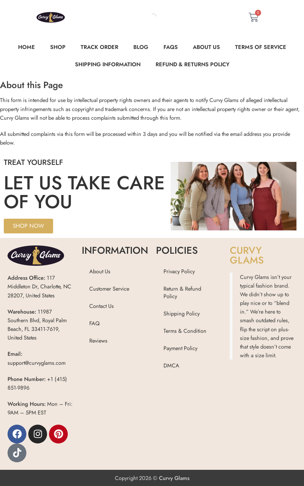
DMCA (171, 365)
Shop (58, 47)
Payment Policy (180, 348)
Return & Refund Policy (182, 292)
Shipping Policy (181, 313)
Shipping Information (108, 64)
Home (26, 47)
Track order (99, 47)
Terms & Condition (184, 331)
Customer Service (109, 289)
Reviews (98, 340)
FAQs (170, 47)
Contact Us (101, 306)
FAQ (94, 323)
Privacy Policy (179, 271)
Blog (140, 47)
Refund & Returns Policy (192, 64)
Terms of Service (260, 47)
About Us (206, 47)
